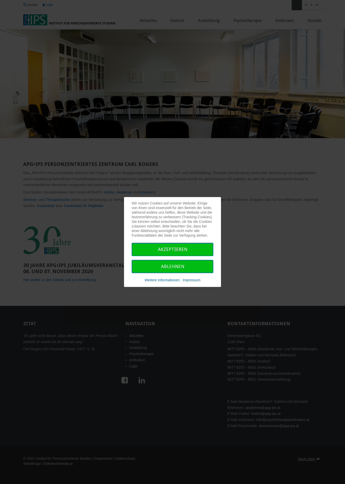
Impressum (191, 280)
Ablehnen (172, 266)
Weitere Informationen (162, 280)
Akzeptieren (172, 249)
